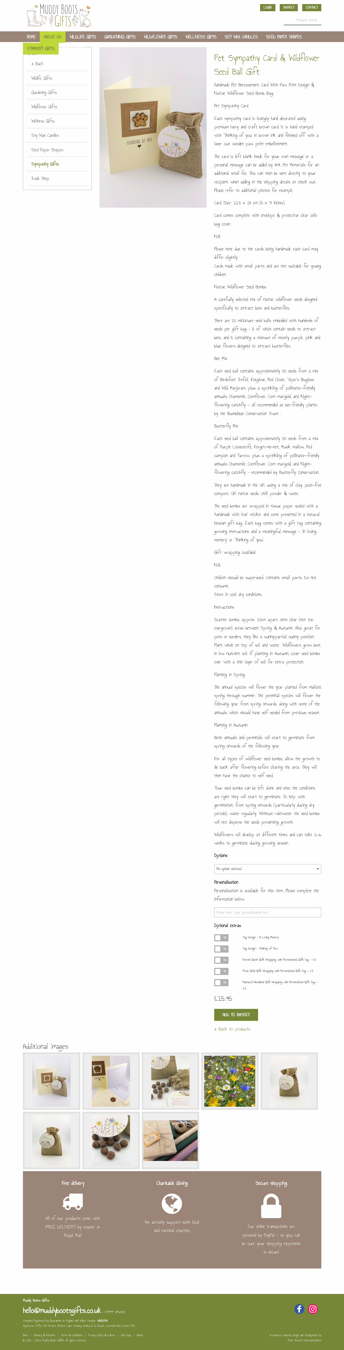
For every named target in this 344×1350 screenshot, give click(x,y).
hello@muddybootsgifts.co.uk (62, 1310)
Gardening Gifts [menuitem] (120, 37)
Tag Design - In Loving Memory (260, 937)
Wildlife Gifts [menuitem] (83, 37)
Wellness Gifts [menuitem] (200, 37)
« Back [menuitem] (37, 63)
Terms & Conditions (72, 1335)
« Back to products (232, 1029)
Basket (288, 7)
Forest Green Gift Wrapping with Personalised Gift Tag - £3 (279, 959)
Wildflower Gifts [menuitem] (160, 37)
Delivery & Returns (44, 1335)
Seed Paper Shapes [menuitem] (284, 37)
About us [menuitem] (52, 37)
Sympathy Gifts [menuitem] (41, 48)
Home (25, 1335)
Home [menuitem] (31, 37)
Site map (126, 1335)
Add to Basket (236, 1014)
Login (268, 7)
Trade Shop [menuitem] (73, 48)
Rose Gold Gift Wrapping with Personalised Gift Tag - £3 (278, 970)
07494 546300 (115, 1312)
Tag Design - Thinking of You (260, 948)
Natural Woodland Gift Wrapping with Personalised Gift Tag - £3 (280, 985)
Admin (140, 1335)
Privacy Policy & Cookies (101, 1335)
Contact (312, 7)
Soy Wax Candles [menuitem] (241, 37)
